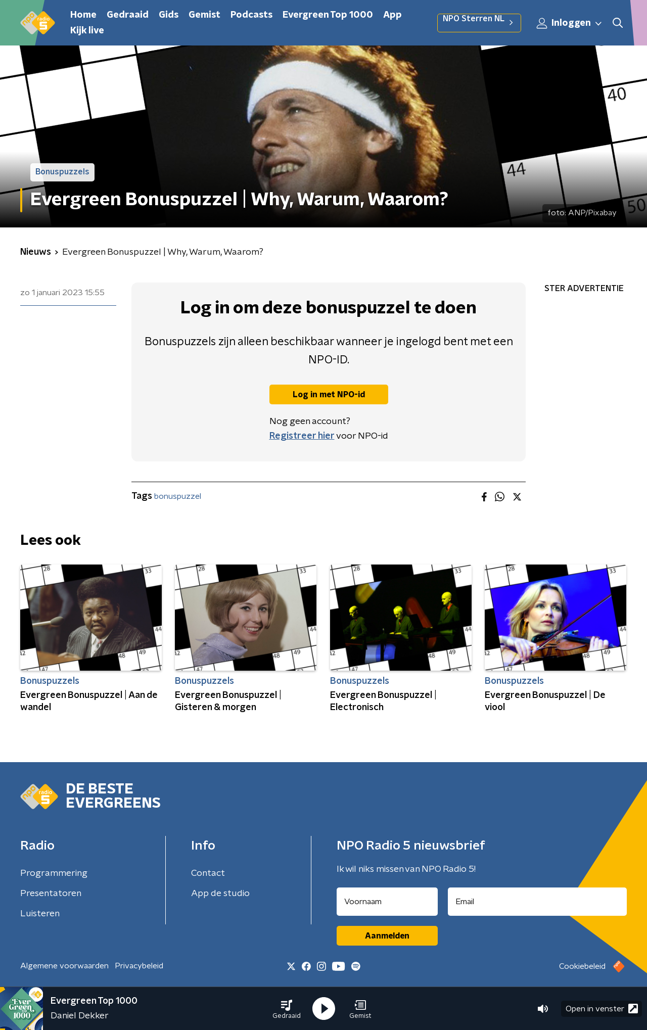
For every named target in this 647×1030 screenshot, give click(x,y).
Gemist (204, 15)
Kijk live (87, 30)
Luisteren (40, 913)
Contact (208, 873)
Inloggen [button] (569, 23)
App (392, 15)
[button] (286, 1009)
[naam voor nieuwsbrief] (387, 901)
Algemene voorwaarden (64, 966)
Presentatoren (50, 893)
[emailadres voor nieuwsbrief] (537, 901)
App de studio (220, 893)
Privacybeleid (139, 966)
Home (83, 15)
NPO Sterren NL (479, 23)
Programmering (53, 873)
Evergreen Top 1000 (328, 15)
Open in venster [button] (602, 1008)
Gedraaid (128, 15)
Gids (168, 15)
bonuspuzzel (177, 496)
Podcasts (251, 15)
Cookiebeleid (582, 966)
